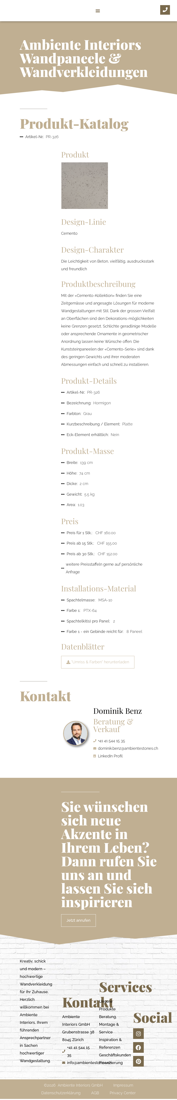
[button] (97, 10)
